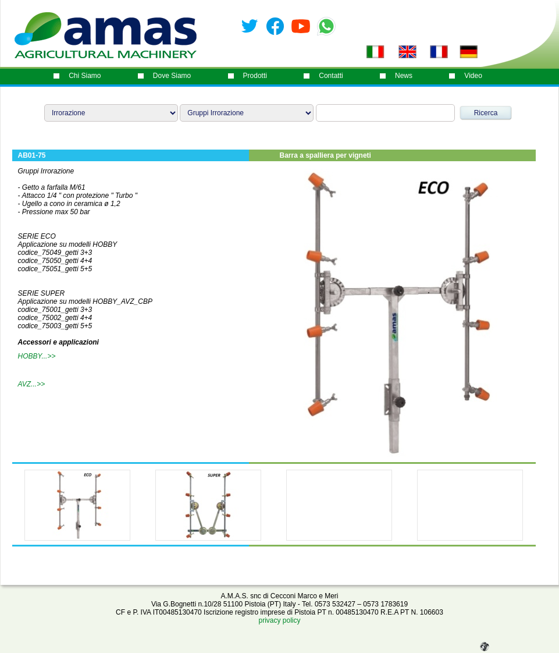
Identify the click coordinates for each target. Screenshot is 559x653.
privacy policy (279, 620)
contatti (331, 76)
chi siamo (85, 76)
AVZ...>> (31, 384)
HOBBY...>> (37, 356)
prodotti (255, 76)
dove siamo (172, 76)
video (473, 76)
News (403, 76)
